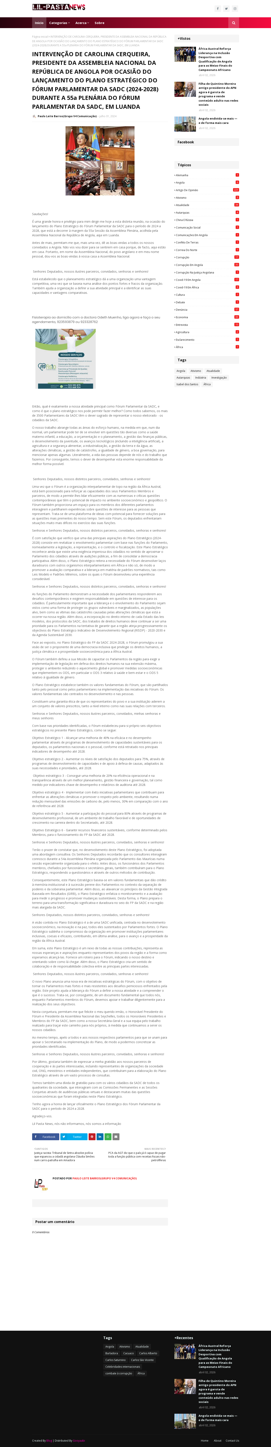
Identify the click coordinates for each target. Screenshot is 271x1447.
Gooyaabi (79, 1440)
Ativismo (207, 198)
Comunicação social (207, 227)
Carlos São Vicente (142, 1360)
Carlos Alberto (148, 1353)
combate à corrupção (118, 1373)
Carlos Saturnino (115, 1360)
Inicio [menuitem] (39, 23)
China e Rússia (207, 220)
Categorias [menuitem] (58, 23)
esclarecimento (207, 340)
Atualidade (207, 205)
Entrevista (207, 325)
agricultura (207, 332)
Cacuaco (128, 1353)
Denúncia (207, 310)
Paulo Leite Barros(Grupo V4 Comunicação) (67, 116)
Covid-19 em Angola (207, 280)
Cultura (207, 295)
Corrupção (207, 257)
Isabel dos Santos (187, 384)
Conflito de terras (207, 242)
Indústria (200, 377)
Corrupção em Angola (207, 265)
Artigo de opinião (207, 190)
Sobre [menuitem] (99, 23)
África (207, 347)
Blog (49, 1440)
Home (204, 1440)
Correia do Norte (207, 250)
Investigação (219, 377)
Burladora (111, 1353)
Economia (207, 317)
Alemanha (207, 175)
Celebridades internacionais (122, 1367)
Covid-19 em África (207, 287)
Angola (207, 182)
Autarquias (207, 212)
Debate (207, 302)
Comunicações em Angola (207, 235)
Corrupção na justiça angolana (207, 272)
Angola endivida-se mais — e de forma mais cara (218, 121)
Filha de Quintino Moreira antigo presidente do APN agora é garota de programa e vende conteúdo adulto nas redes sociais (218, 94)
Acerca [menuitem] (80, 23)
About (217, 1440)
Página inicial (40, 36)
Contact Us (232, 1440)
